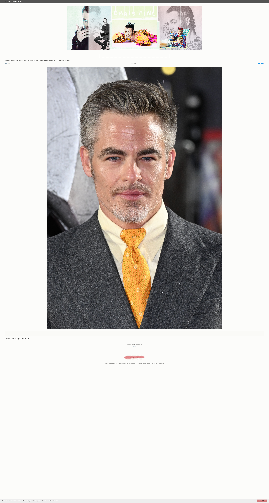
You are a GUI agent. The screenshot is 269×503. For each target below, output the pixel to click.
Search (166, 55)
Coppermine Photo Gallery (145, 363)
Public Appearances (16, 61)
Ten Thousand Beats (130, 363)
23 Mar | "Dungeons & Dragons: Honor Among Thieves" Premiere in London (48, 61)
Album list (115, 55)
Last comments (133, 55)
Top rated (150, 55)
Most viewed (142, 55)
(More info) (55, 500)
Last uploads (123, 55)
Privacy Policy (160, 363)
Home (104, 55)
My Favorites (158, 55)
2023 (24, 61)
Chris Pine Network (13, 1)
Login (108, 55)
